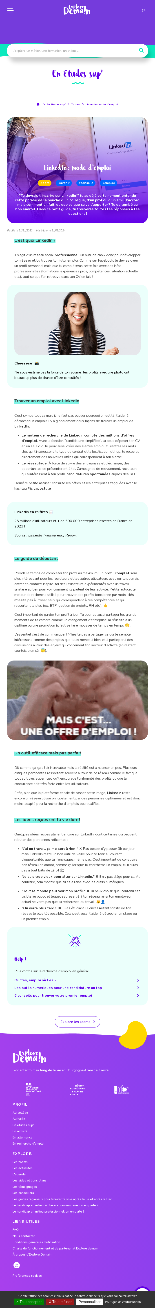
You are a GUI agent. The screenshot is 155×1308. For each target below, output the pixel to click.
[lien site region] (77, 1089)
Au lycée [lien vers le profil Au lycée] (19, 1119)
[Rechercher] (141, 50)
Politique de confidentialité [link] (123, 1302)
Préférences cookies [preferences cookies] (27, 1276)
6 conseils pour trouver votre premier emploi (77, 995)
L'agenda (19, 1174)
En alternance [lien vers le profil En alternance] (23, 1138)
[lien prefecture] (33, 1089)
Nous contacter (24, 1236)
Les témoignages (25, 1187)
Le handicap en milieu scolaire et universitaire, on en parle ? (55, 1205)
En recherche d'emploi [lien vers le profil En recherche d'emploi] (28, 1144)
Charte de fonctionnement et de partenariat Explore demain (55, 1249)
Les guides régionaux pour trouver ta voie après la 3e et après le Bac (62, 1199)
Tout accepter (29, 1302)
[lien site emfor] (121, 1089)
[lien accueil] (39, 104)
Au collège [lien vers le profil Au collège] (20, 1113)
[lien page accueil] (77, 9)
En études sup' (56, 104)
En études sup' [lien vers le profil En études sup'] (23, 1125)
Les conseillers (23, 1193)
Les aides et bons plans (29, 1181)
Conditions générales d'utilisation (36, 1242)
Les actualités (23, 1168)
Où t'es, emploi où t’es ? (77, 980)
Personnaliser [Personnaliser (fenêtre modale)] (90, 1302)
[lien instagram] (144, 10)
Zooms (75, 104)
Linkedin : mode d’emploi (102, 104)
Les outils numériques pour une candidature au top (77, 988)
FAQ (16, 1230)
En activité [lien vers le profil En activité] (20, 1131)
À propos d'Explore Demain (32, 1255)
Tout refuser (60, 1302)
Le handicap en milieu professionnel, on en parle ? (48, 1212)
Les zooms (20, 1162)
